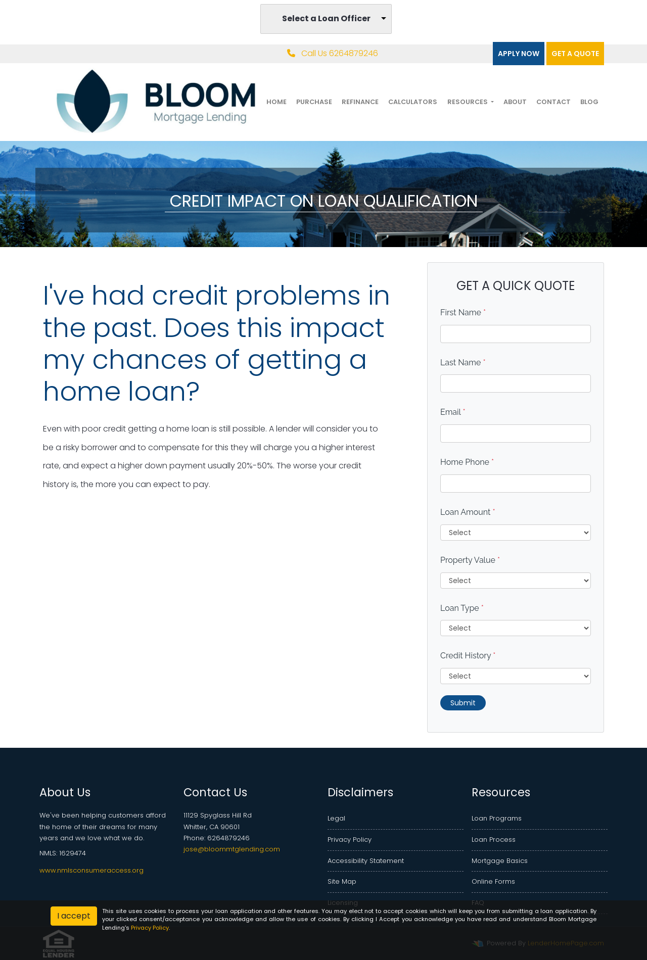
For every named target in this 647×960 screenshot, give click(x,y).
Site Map (342, 881)
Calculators (412, 102)
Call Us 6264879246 (332, 53)
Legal (336, 818)
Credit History (467, 655)
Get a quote (575, 54)
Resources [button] (468, 102)
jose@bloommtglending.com (231, 849)
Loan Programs (497, 818)
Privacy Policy (350, 839)
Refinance (360, 102)
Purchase (314, 102)
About (515, 102)
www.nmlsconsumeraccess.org (91, 870)
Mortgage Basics (500, 861)
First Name (463, 312)
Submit (463, 703)
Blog (589, 102)
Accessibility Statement (366, 861)
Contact (553, 102)
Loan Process (494, 839)
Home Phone (467, 462)
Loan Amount (467, 512)
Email (453, 412)
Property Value (470, 560)
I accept (73, 916)
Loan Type (462, 608)
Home (276, 102)
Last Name (463, 362)
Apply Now (518, 54)
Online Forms (493, 881)
